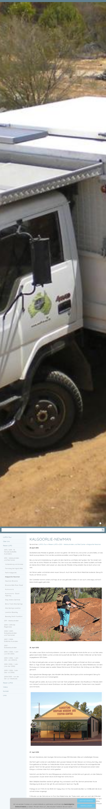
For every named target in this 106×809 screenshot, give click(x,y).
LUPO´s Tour (42, 544)
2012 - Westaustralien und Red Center (72, 544)
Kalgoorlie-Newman (94, 544)
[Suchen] (51, 530)
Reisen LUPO (53, 544)
